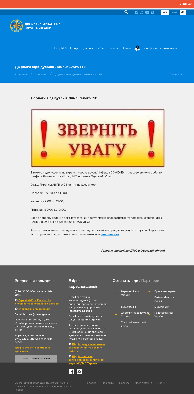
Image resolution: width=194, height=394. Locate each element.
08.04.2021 (176, 74)
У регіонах (41, 74)
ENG (174, 12)
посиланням (110, 234)
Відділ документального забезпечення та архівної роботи (87, 348)
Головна (91, 383)
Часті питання (109, 48)
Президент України (165, 291)
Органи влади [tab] (125, 280)
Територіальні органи (36, 358)
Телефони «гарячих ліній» (160, 48)
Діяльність (90, 48)
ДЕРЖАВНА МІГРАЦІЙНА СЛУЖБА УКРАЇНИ (42, 26)
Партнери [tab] (150, 280)
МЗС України (128, 306)
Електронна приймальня (34, 309)
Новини (126, 48)
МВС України (161, 306)
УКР (165, 12)
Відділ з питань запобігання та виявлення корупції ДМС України (86, 360)
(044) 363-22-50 (25, 291)
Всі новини (21, 74)
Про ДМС (59, 48)
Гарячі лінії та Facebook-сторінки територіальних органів (37, 302)
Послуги (74, 48)
